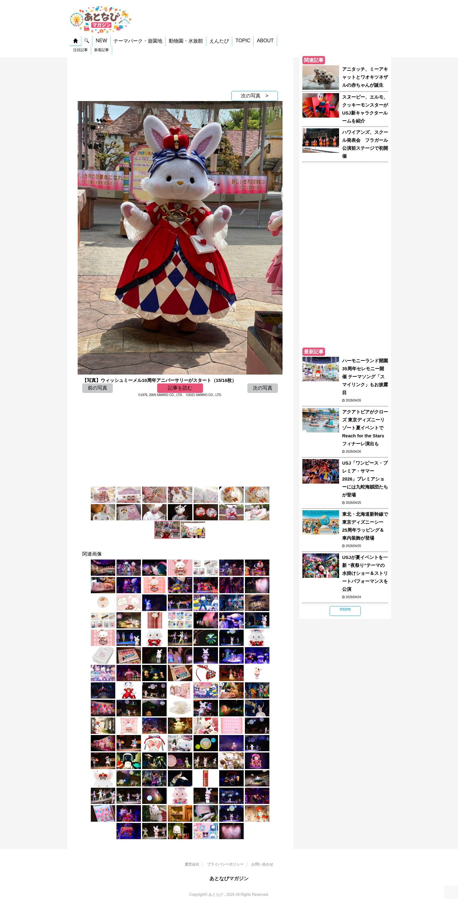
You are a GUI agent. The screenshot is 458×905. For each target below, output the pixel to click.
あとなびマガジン (229, 878)
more (345, 609)
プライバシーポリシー (225, 864)
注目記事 (80, 50)
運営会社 (192, 864)
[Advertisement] (180, 72)
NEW (101, 40)
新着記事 (101, 50)
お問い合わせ (262, 864)
